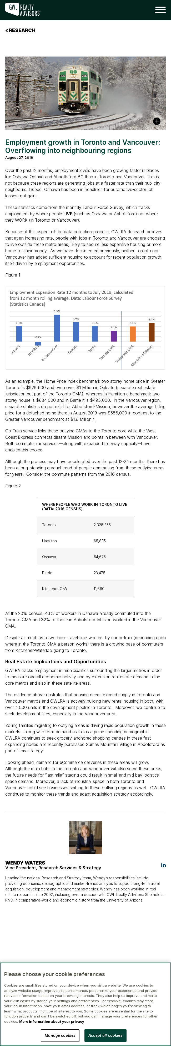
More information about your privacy (51, 1021)
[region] (85, 1004)
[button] (158, 10)
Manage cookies (60, 1035)
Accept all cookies (105, 1035)
